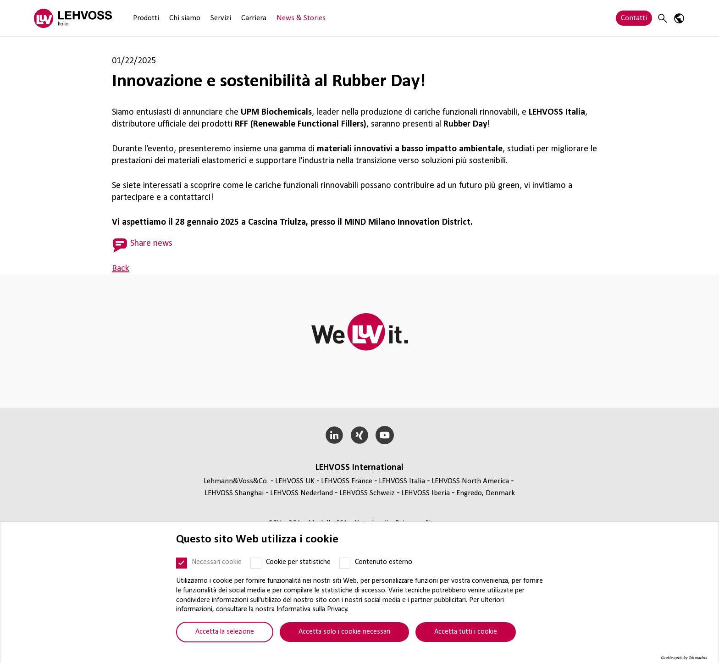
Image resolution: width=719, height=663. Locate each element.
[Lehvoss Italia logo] (72, 18)
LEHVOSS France (346, 481)
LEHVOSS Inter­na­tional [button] (359, 467)
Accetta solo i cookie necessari (344, 631)
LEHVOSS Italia (402, 481)
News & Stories (301, 18)
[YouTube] (384, 435)
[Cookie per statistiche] (255, 563)
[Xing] (359, 435)
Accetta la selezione (224, 631)
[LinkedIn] (334, 435)
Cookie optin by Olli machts (684, 658)
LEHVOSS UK (295, 481)
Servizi (220, 18)
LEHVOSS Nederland (301, 493)
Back (120, 268)
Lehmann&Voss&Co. (236, 481)
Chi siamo (184, 18)
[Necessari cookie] (181, 563)
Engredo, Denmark (485, 493)
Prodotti (146, 18)
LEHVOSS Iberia (425, 493)
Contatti (634, 18)
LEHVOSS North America (470, 481)
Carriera (253, 18)
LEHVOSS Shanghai (234, 493)
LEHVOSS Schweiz (367, 493)
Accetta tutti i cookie (465, 631)
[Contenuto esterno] (344, 563)
